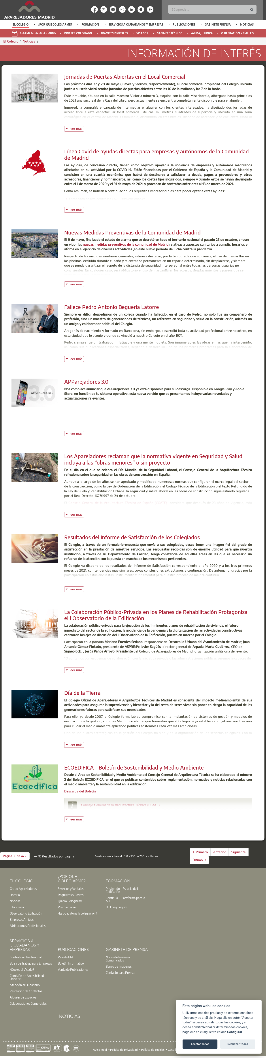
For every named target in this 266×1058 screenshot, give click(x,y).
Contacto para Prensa (120, 972)
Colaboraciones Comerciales (28, 1003)
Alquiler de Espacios (23, 997)
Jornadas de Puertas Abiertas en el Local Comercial (124, 76)
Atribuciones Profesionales (27, 926)
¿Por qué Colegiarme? (55, 24)
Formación (90, 24)
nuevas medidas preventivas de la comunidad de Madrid (125, 244)
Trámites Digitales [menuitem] (114, 33)
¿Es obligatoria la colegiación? (77, 913)
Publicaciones (184, 24)
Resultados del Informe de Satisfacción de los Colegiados (132, 537)
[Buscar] (212, 9)
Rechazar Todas (237, 1044)
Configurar (234, 1032)
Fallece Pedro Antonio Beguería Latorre (111, 306)
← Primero (200, 852)
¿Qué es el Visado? (22, 969)
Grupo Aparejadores (23, 889)
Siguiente (238, 852)
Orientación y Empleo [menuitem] (237, 33)
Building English (116, 907)
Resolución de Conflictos (26, 991)
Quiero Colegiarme (70, 901)
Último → (199, 860)
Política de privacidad (124, 1049)
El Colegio (20, 24)
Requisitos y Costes (70, 895)
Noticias (247, 24)
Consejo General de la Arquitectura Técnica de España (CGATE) (117, 503)
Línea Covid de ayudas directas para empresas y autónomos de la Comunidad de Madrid (156, 154)
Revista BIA (65, 957)
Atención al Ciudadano (25, 985)
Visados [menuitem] (142, 33)
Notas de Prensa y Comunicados (118, 958)
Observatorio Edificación (26, 913)
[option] (20, 24)
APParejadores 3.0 (86, 381)
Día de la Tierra (82, 692)
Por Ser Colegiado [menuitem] (78, 33)
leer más (77, 128)
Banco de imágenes (119, 966)
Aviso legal (100, 1049)
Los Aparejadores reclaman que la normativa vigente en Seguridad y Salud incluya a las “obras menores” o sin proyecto (153, 459)
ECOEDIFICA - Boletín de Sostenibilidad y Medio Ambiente (134, 767)
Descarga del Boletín (80, 791)
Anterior (219, 852)
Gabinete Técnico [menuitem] (170, 33)
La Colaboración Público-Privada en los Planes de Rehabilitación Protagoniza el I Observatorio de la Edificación (155, 614)
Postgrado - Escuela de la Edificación (122, 890)
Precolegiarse (67, 907)
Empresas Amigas (22, 919)
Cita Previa (17, 907)
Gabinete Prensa (218, 24)
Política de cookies (152, 1049)
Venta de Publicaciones (73, 969)
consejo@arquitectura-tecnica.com (113, 811)
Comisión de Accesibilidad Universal (27, 977)
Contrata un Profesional (26, 957)
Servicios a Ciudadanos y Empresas (136, 24)
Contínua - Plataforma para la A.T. (125, 899)
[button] (15, 856)
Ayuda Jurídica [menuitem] (202, 33)
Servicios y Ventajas (70, 889)
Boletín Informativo (71, 963)
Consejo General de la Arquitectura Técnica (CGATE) (120, 805)
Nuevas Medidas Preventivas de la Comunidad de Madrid (132, 232)
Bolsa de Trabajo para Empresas (31, 963)
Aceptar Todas (200, 1044)
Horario (15, 895)
